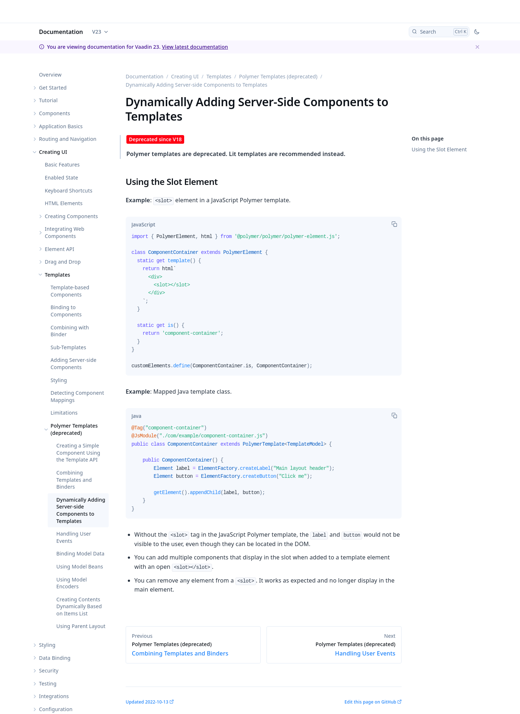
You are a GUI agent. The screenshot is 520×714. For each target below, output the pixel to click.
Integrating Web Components (64, 232)
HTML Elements (64, 203)
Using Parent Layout (80, 626)
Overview (50, 74)
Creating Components (71, 216)
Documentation (61, 32)
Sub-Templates (68, 347)
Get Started (52, 87)
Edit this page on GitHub (370, 702)
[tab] (143, 225)
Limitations (64, 412)
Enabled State (61, 177)
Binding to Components (66, 311)
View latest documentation (195, 46)
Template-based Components (70, 291)
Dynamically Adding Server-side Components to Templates (80, 510)
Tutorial (48, 100)
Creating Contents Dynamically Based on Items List (79, 606)
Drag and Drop (63, 261)
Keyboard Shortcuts (68, 190)
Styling (59, 380)
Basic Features (62, 164)
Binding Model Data (80, 553)
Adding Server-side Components (73, 363)
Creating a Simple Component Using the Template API (78, 452)
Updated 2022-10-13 (147, 702)
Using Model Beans (79, 566)
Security (48, 670)
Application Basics (61, 126)
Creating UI (53, 151)
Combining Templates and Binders (74, 479)
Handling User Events (73, 537)
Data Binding (54, 657)
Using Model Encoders (71, 583)
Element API (59, 249)
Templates (57, 274)
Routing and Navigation (67, 138)
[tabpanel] (264, 304)
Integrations (54, 696)
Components (54, 113)
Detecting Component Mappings (77, 396)
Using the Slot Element (439, 149)
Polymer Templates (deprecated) (74, 429)
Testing (47, 683)
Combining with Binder (70, 331)
